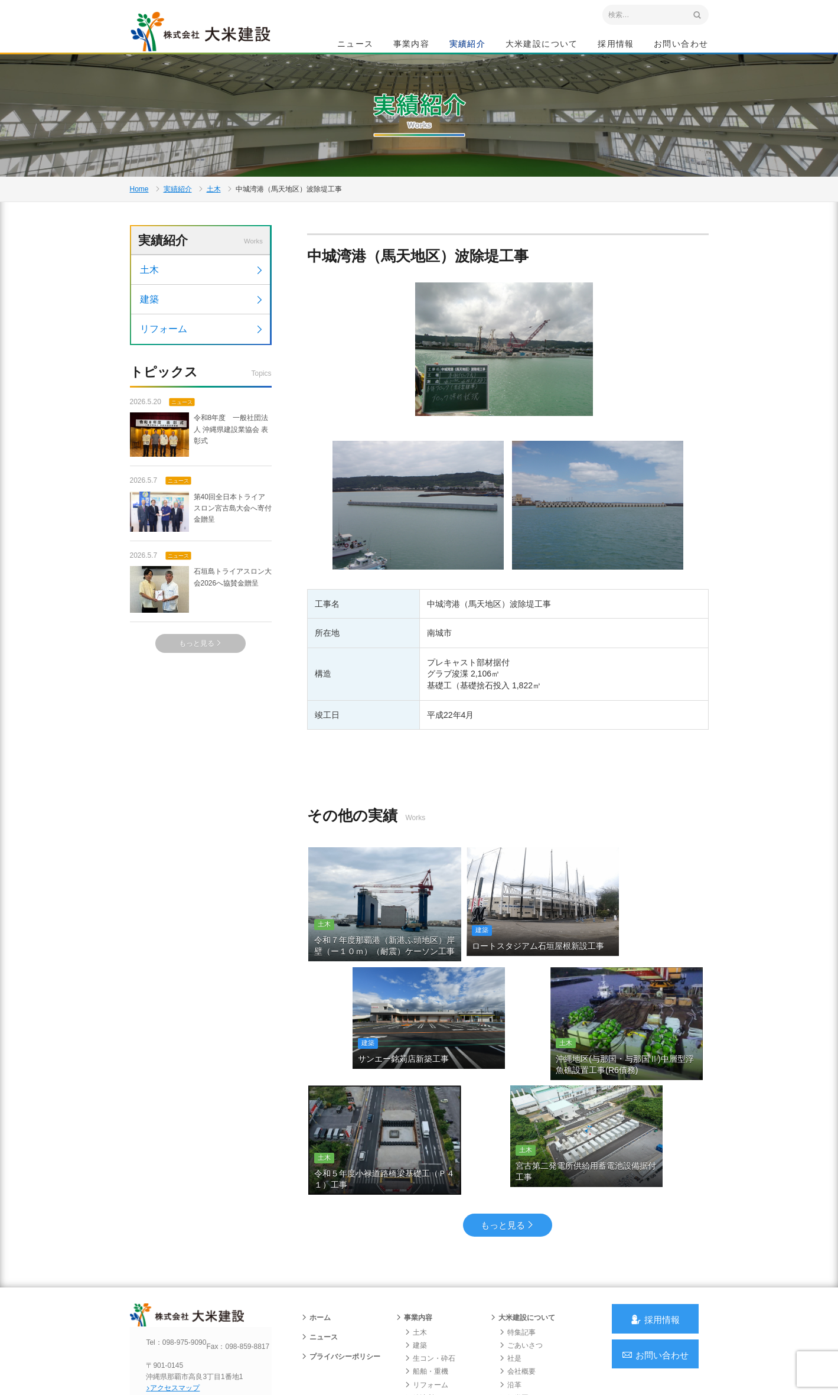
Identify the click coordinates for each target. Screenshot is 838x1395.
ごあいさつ (521, 1264)
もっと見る (200, 685)
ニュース (355, 45)
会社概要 (517, 1290)
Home (139, 216)
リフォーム (202, 370)
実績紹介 (467, 45)
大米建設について (542, 45)
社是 (510, 1277)
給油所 (419, 1316)
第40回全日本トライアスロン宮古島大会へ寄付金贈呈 (201, 553)
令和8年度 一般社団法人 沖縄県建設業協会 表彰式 (199, 476)
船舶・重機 (426, 1290)
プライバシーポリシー (340, 1275)
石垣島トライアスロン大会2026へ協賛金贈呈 (201, 631)
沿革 (510, 1303)
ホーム (316, 1236)
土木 (214, 216)
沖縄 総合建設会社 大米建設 (212, 39)
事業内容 (411, 45)
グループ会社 (524, 1329)
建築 (202, 340)
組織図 (514, 1316)
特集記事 (517, 1251)
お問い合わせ (681, 45)
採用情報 (616, 45)
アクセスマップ (180, 1317)
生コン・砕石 (430, 1277)
